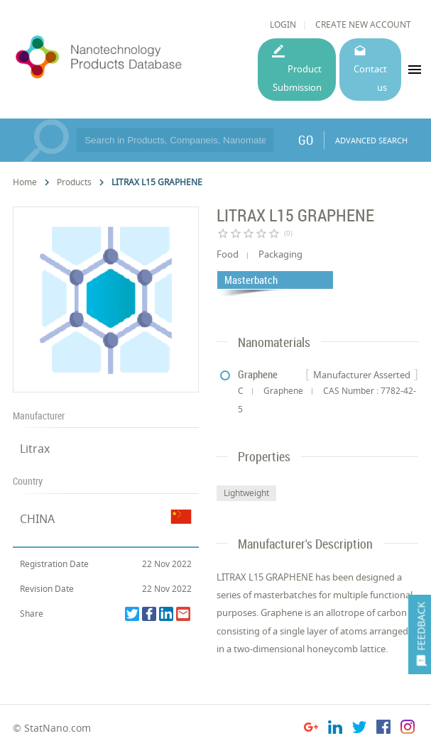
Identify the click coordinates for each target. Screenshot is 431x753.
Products (74, 182)
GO (305, 139)
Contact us (370, 77)
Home (25, 182)
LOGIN (283, 24)
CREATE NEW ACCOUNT (363, 24)
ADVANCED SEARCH (371, 140)
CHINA (37, 519)
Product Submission (297, 77)
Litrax (35, 448)
